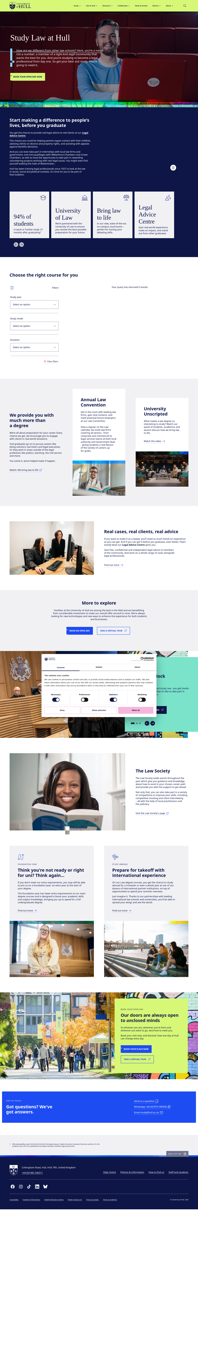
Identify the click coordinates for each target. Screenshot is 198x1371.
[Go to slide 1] (133, 724)
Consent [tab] (61, 667)
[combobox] (34, 304)
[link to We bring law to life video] (26, 470)
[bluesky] (45, 1187)
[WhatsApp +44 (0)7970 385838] (152, 1107)
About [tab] (137, 667)
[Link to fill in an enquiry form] (146, 1101)
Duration (15, 340)
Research (107, 5)
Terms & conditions (110, 1200)
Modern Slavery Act (75, 1200)
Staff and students (178, 1172)
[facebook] (13, 1187)
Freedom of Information (31, 1200)
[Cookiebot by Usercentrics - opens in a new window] (142, 659)
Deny (62, 710)
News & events (141, 5)
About (170, 5)
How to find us (156, 1172)
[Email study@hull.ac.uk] (148, 1113)
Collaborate (124, 5)
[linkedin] (37, 1187)
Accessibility (14, 1200)
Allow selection (99, 710)
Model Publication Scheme (53, 1200)
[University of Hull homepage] (20, 5)
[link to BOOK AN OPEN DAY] (80, 631)
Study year (15, 297)
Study (77, 5)
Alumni (156, 5)
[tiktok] (29, 1187)
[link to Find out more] (27, 911)
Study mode (16, 318)
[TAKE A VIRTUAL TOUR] (138, 1059)
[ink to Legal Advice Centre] (114, 565)
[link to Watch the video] (155, 441)
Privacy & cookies (92, 1200)
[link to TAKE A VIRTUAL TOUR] (114, 631)
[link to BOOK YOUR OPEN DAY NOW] (28, 77)
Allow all (136, 710)
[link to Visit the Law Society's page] (152, 813)
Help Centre (109, 1172)
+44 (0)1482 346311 (32, 1172)
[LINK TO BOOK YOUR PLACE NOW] (137, 1049)
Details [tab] (99, 667)
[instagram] (21, 1187)
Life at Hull (92, 5)
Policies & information (132, 1172)
